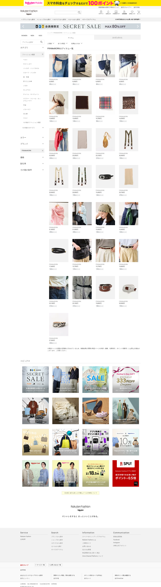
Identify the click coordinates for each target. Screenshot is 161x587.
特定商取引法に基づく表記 (91, 550)
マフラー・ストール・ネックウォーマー (32, 100)
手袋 (24, 105)
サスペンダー (27, 64)
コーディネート (117, 37)
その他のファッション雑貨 (32, 122)
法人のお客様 (86, 547)
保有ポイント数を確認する (123, 573)
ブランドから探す (57, 534)
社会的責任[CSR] (45, 581)
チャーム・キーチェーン (31, 94)
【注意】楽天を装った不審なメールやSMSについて (80, 490)
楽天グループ (125, 7)
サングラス (26, 90)
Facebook (116, 537)
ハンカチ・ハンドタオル (31, 68)
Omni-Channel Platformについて (92, 553)
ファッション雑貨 (28, 54)
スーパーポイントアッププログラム (93, 534)
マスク (25, 118)
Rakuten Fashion (25, 534)
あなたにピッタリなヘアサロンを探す (31, 573)
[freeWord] (32, 42)
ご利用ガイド (86, 540)
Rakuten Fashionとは (89, 537)
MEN (32, 35)
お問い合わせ (86, 544)
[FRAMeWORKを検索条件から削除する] (42, 150)
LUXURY (23, 537)
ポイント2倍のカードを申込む (93, 573)
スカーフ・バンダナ (29, 72)
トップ (49, 33)
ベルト (25, 60)
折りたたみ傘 (27, 81)
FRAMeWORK (57, 33)
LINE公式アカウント (119, 543)
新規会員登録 (117, 534)
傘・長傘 (26, 77)
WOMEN (24, 35)
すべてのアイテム (57, 547)
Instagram (116, 540)
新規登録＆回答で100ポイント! (109, 7)
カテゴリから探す (57, 540)
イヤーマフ (26, 109)
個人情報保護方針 (32, 581)
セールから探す (56, 544)
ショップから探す (57, 537)
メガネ (25, 85)
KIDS (40, 35)
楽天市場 (136, 7)
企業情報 (23, 581)
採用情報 (54, 581)
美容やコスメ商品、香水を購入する (64, 573)
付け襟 (25, 114)
